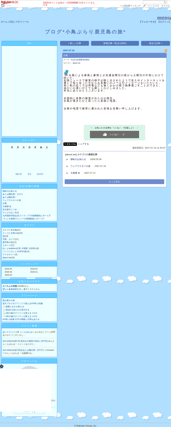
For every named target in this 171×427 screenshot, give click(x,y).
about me (7, 257)
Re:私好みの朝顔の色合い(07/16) (32, 341)
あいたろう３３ (10, 332)
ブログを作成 (153, 6)
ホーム (4, 21)
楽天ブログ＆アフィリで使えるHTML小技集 (23, 303)
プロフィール (22, 21)
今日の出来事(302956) (80, 60)
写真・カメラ (9, 239)
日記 (11, 21)
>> (130, 6)
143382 (162, 18)
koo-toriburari (9, 341)
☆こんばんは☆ (27, 332)
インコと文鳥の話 (11, 233)
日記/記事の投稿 (29, 186)
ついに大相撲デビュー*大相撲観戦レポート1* (23, 219)
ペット (8, 5)
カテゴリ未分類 (10, 230)
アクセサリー (9, 254)
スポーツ (7, 245)
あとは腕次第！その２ (13, 194)
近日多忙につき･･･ (11, 209)
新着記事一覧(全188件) (114, 43)
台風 (5, 203)
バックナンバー (29, 264)
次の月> (40, 174)
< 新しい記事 (74, 43)
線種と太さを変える (15, 306)
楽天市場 (165, 6)
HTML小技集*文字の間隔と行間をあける (21, 319)
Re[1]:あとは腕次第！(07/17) (30, 350)
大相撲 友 (7, 206)
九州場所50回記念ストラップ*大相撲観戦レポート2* (27, 215)
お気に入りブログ (29, 281)
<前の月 (18, 174)
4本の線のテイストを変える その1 (21, 313)
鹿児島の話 (8, 242)
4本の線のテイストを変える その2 (21, 316)
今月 (29, 174)
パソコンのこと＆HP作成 (14, 251)
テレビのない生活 (11, 212)
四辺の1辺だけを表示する (17, 310)
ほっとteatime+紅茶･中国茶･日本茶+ (19, 248)
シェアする (83, 144)
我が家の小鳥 (9, 300)
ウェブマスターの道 (12, 200)
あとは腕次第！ (10, 197)
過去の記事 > (155, 43)
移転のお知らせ (10, 191)
